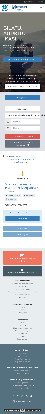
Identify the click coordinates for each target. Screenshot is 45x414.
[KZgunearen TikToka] (31, 396)
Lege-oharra (22, 354)
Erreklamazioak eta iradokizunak (23, 385)
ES (39, 2)
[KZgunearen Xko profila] (14, 396)
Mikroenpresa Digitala (22, 331)
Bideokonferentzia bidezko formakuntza (22, 292)
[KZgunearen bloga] (22, 401)
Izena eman (22, 218)
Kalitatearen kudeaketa (22, 371)
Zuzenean (22, 325)
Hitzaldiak (22, 286)
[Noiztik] (25, 121)
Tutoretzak (22, 297)
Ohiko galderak (22, 383)
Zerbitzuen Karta (22, 373)
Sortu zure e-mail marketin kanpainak (22, 143)
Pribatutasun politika (22, 359)
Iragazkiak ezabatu (22, 136)
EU (42, 2)
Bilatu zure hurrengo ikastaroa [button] (22, 59)
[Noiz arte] (25, 128)
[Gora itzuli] (40, 411)
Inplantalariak (22, 334)
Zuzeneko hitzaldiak (22, 295)
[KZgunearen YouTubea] (23, 396)
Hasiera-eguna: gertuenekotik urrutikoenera (21, 160)
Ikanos (22, 336)
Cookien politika (22, 356)
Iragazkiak (22, 97)
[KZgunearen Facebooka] (19, 396)
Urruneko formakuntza (22, 289)
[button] (22, 109)
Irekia (23, 323)
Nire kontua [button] (30, 2)
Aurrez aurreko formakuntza (22, 284)
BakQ (22, 310)
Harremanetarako (22, 388)
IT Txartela (22, 307)
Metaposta (22, 313)
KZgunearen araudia (22, 362)
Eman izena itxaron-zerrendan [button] (22, 86)
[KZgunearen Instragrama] (27, 396)
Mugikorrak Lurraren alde (22, 328)
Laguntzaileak (22, 339)
